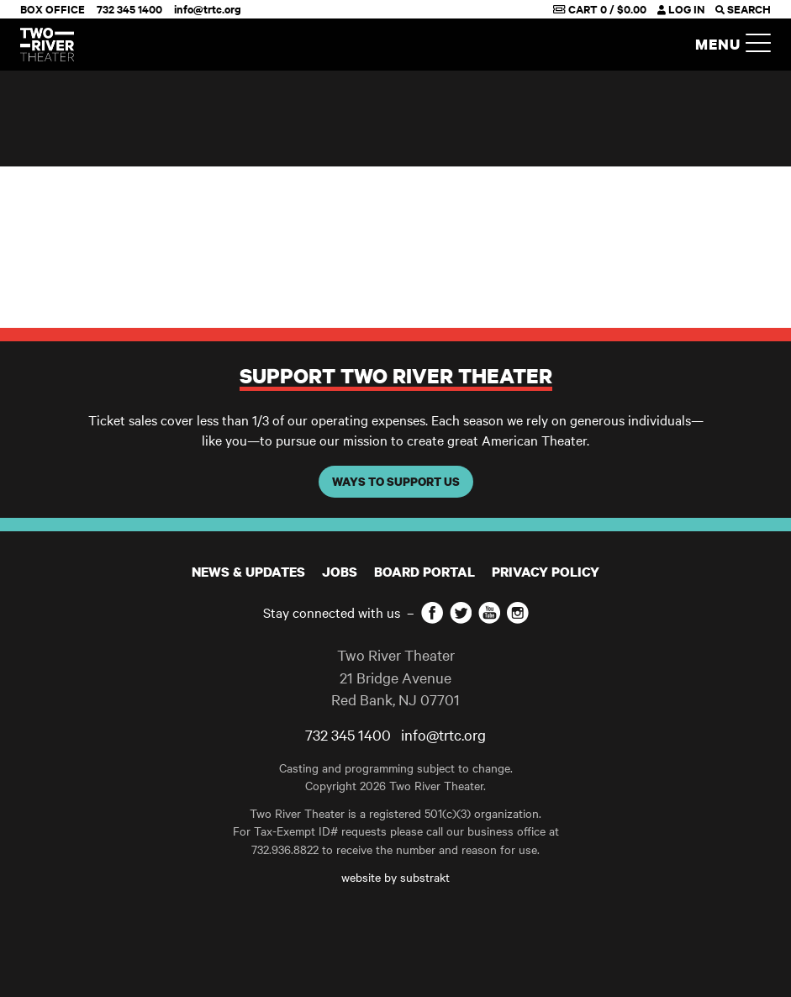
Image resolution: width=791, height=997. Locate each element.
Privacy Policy (545, 571)
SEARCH (743, 9)
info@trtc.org (207, 9)
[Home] (47, 44)
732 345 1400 (129, 9)
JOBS (339, 571)
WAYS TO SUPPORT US (396, 481)
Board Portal (424, 571)
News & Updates (248, 571)
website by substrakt (395, 876)
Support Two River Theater (396, 375)
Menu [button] (733, 45)
